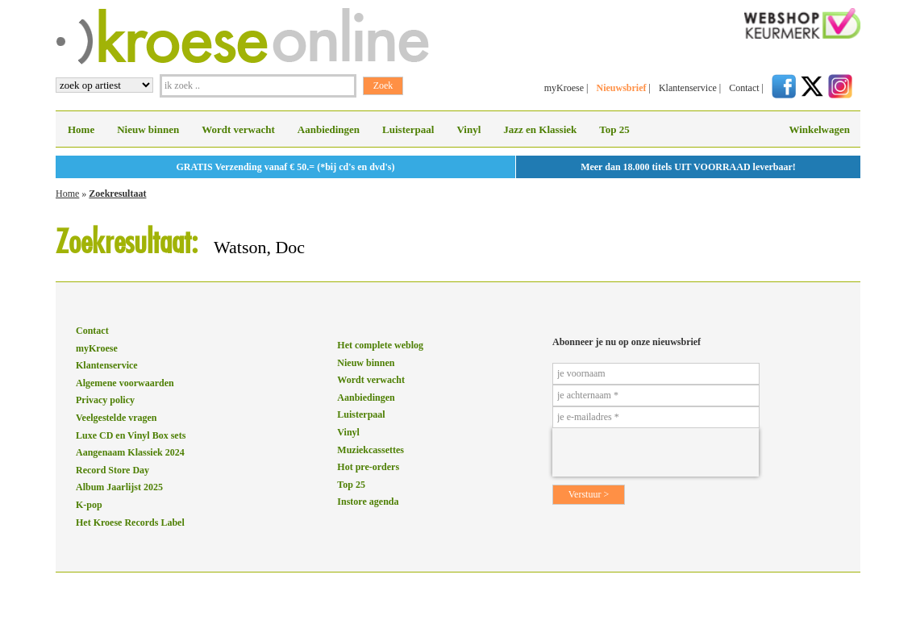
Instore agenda (367, 501)
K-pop (89, 504)
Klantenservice (688, 88)
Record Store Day (112, 470)
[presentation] (655, 452)
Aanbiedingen (329, 129)
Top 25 (614, 129)
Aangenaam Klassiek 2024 (130, 452)
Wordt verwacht (238, 129)
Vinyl (468, 129)
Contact (744, 88)
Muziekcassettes (370, 450)
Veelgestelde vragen (116, 417)
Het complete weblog (380, 345)
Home (81, 129)
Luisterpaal (408, 129)
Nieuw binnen (148, 129)
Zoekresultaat (117, 193)
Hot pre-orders (368, 467)
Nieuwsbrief (621, 88)
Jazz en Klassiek (540, 129)
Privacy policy (105, 400)
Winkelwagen (819, 129)
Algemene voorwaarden (125, 383)
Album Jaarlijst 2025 (119, 487)
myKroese (564, 88)
